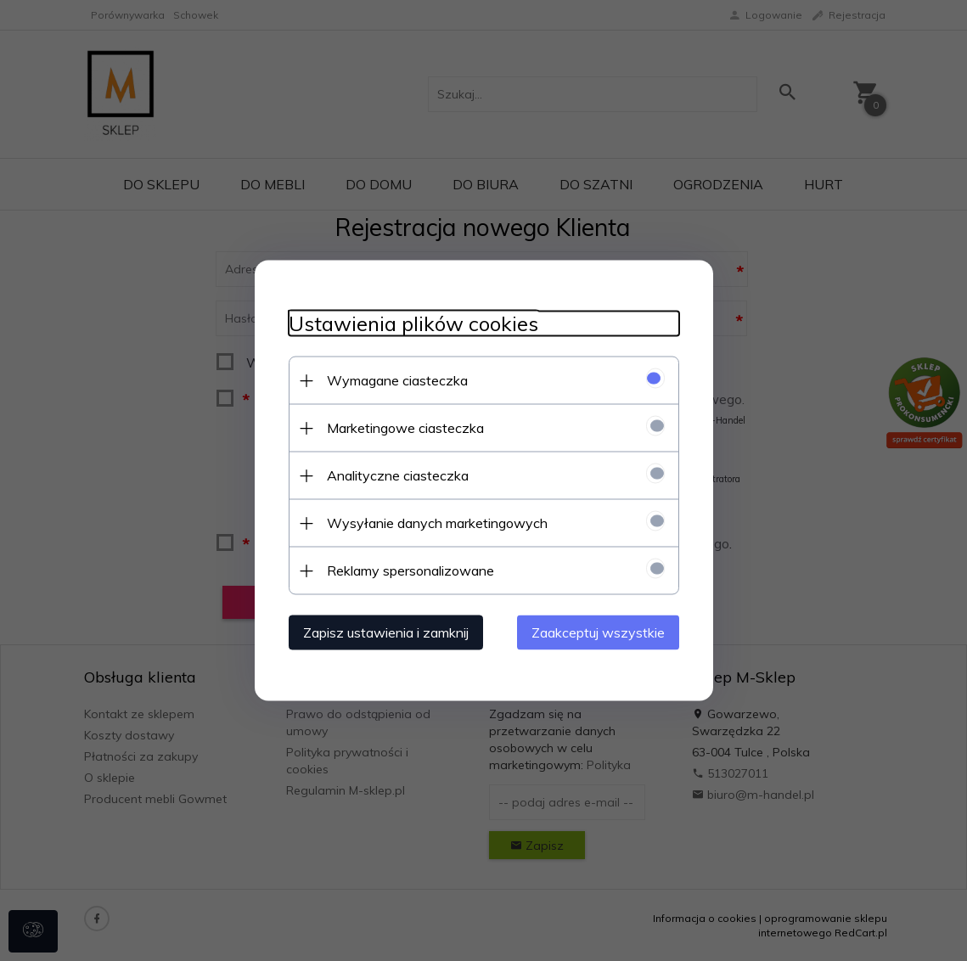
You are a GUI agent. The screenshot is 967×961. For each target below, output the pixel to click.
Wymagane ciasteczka (397, 380)
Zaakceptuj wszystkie (598, 632)
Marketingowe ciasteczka (405, 427)
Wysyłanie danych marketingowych (437, 522)
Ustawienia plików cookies (413, 324)
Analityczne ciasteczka (398, 475)
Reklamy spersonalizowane (410, 570)
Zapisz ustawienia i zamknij (386, 632)
